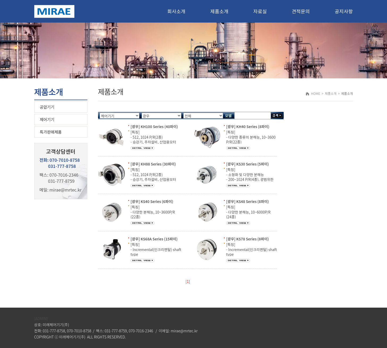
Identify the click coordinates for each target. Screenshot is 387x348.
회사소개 (176, 11)
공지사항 (344, 11)
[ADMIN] (41, 318)
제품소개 (219, 11)
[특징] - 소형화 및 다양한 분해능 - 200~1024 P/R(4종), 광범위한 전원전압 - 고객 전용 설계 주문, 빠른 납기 (250, 179)
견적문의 (301, 11)
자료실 (260, 11)
